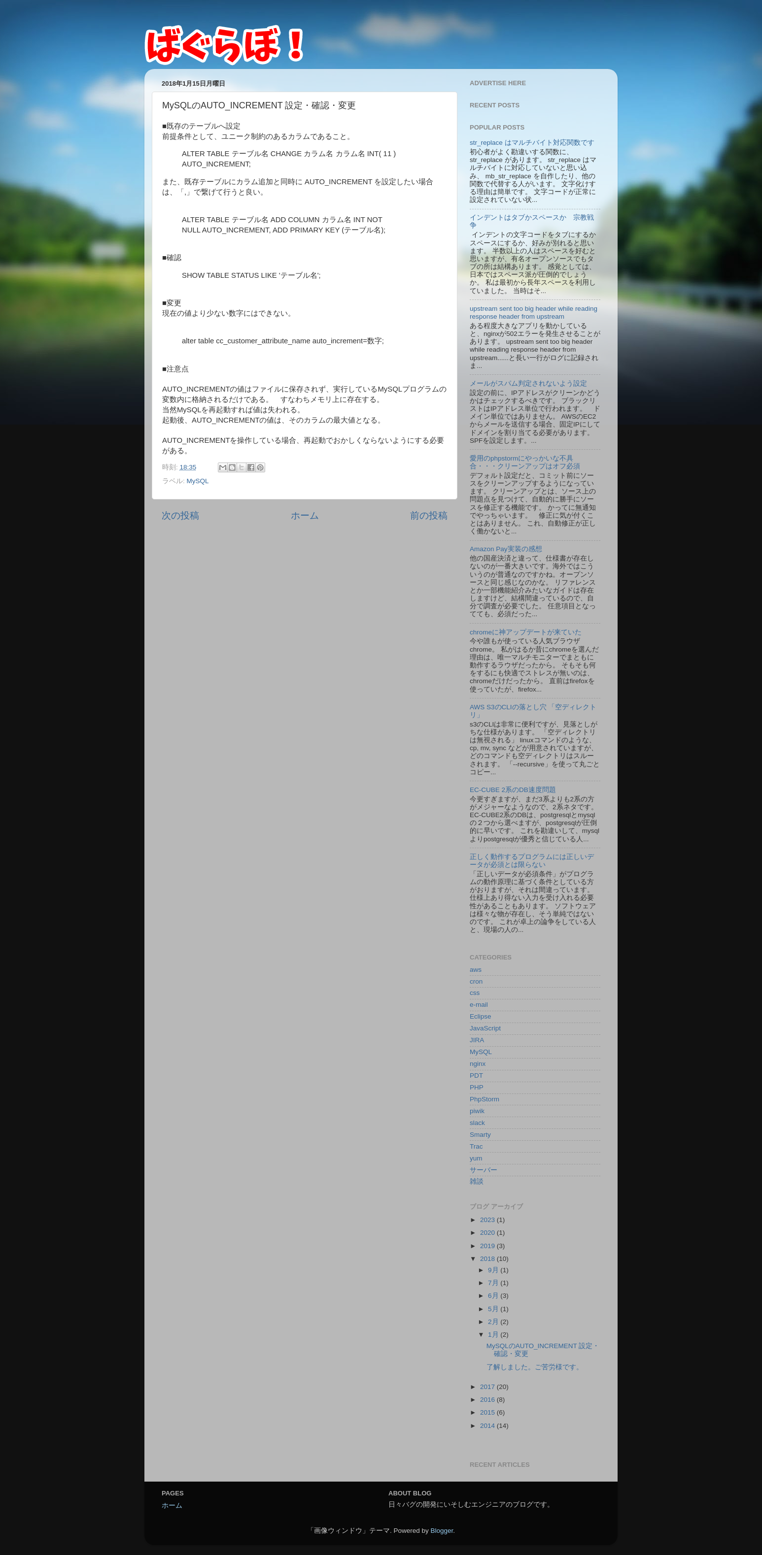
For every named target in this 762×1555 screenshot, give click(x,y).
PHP (477, 1087)
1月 (494, 1334)
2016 (488, 1399)
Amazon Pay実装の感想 (506, 549)
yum (476, 1158)
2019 (488, 1246)
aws (476, 969)
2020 (488, 1232)
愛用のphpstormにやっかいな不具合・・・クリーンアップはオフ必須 (525, 462)
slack (477, 1122)
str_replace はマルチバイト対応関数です (532, 142)
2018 (488, 1258)
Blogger (441, 1530)
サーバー (483, 1170)
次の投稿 (180, 515)
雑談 (477, 1181)
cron (476, 981)
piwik (477, 1111)
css (475, 992)
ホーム (305, 515)
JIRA (477, 1040)
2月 (494, 1321)
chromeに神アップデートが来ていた (526, 632)
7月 (494, 1283)
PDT (476, 1075)
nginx (477, 1063)
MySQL (198, 481)
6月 (494, 1295)
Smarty (480, 1134)
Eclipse (480, 1016)
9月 (494, 1270)
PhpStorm (484, 1099)
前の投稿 (429, 515)
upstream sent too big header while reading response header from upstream (533, 312)
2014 (488, 1425)
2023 (488, 1220)
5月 (494, 1309)
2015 (488, 1412)
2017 (488, 1386)
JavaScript (485, 1028)
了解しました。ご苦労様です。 (534, 1367)
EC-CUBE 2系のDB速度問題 (513, 790)
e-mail (479, 1004)
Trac (476, 1146)
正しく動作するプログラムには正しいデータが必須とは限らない (532, 860)
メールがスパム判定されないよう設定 (528, 383)
